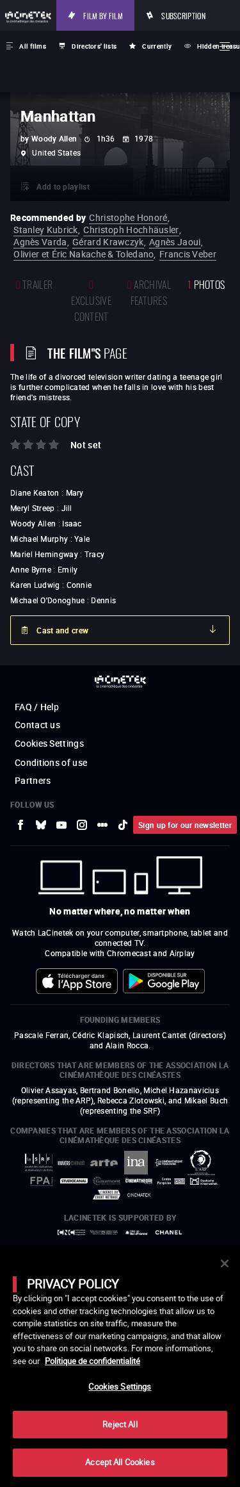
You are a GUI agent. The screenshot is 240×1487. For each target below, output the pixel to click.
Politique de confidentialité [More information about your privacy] (92, 1361)
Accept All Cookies (119, 1462)
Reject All (119, 1424)
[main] (120, 1366)
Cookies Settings (119, 1386)
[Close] (225, 1263)
